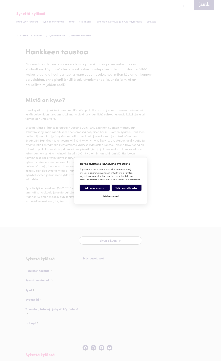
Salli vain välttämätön (126, 187)
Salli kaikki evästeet (94, 187)
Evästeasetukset (111, 195)
